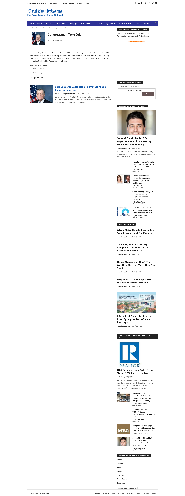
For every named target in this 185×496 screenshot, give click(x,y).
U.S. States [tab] (135, 86)
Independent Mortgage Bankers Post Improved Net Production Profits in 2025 (143, 428)
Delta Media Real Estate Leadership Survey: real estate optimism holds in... (143, 210)
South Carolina (122, 479)
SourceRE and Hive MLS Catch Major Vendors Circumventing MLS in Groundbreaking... (134, 141)
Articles (147, 23)
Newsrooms (96, 493)
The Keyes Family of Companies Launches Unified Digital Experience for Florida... (143, 179)
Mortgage (73, 23)
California (120, 464)
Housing (49, 23)
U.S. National (36, 23)
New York (120, 475)
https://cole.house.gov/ (55, 40)
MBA (135, 433)
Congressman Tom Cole (70, 94)
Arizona (120, 460)
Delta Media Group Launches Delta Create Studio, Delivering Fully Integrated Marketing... (142, 397)
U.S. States (54, 3)
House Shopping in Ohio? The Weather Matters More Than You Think (136, 265)
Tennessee (121, 483)
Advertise (130, 493)
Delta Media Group (140, 216)
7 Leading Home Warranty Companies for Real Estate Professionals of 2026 (143, 164)
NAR (119, 377)
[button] (154, 23)
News (137, 23)
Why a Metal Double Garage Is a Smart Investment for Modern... (135, 231)
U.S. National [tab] (122, 86)
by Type (110, 23)
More (99, 23)
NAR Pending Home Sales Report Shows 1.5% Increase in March (136, 371)
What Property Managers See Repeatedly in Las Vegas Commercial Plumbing (142, 195)
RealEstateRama (124, 148)
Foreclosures (86, 23)
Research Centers (109, 493)
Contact (79, 3)
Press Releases (125, 23)
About (71, 3)
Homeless (61, 23)
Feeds (87, 3)
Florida (119, 467)
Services (64, 3)
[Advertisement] (111, 12)
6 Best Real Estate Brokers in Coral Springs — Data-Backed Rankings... (134, 319)
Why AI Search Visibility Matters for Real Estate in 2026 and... (135, 281)
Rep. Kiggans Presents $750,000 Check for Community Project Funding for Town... (143, 413)
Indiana (120, 471)
